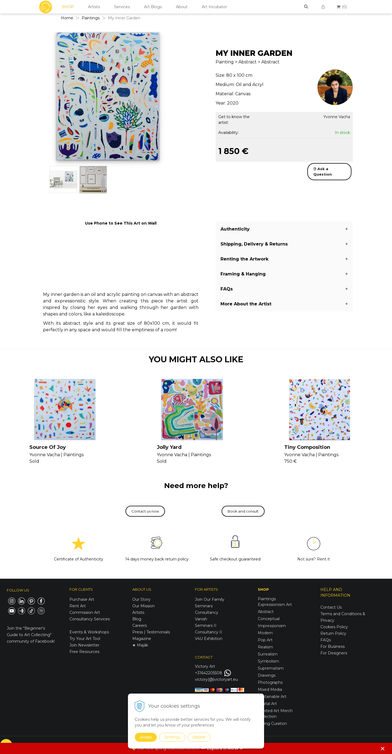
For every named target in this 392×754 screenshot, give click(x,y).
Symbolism (268, 661)
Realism (265, 647)
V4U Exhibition (208, 638)
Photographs (270, 682)
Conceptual (269, 618)
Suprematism (271, 668)
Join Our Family (209, 599)
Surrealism (268, 654)
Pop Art (265, 639)
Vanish (201, 619)
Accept (146, 737)
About (182, 6)
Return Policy (333, 633)
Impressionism (272, 625)
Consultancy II (208, 632)
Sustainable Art (272, 696)
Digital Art (267, 703)
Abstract (266, 611)
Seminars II (205, 625)
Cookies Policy (334, 626)
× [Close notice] (382, 748)
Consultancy (206, 612)
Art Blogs (153, 6)
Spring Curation (272, 723)
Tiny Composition (307, 447)
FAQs (325, 639)
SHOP (68, 6)
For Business (333, 646)
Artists (94, 6)
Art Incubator (214, 6)
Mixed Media (270, 689)
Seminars (204, 605)
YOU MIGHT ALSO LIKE (196, 359)
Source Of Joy (47, 447)
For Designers (333, 653)
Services (122, 6)
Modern (265, 632)
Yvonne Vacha (336, 116)
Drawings (266, 675)
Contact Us (331, 607)
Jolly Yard (169, 447)
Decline (199, 737)
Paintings (267, 598)
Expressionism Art (275, 604)
